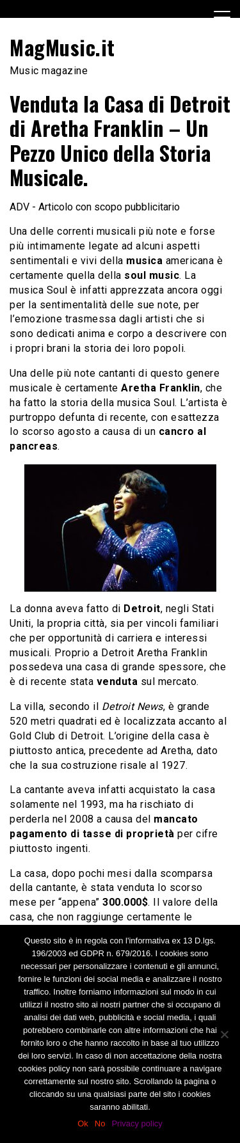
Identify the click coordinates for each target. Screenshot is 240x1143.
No (100, 1123)
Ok (82, 1123)
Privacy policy (136, 1123)
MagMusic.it (62, 47)
